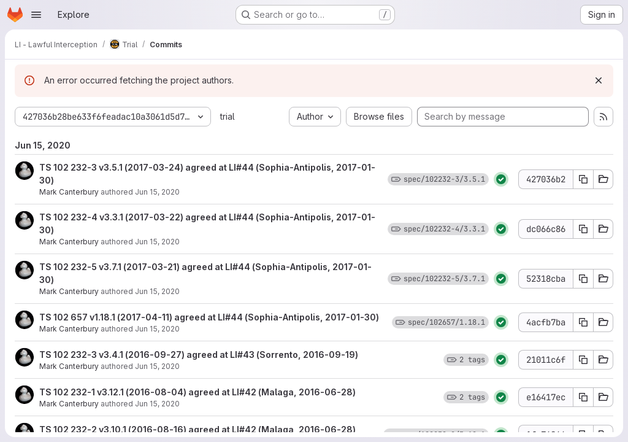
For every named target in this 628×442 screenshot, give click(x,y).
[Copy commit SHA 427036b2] (583, 179)
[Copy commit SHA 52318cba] (583, 279)
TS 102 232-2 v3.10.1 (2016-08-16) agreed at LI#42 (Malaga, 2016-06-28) (197, 429)
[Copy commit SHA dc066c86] (583, 229)
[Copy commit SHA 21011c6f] (583, 360)
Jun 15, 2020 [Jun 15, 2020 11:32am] (157, 191)
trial (227, 116)
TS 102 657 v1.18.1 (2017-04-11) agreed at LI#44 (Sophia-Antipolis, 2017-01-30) (209, 317)
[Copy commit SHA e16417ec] (583, 397)
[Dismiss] (598, 80)
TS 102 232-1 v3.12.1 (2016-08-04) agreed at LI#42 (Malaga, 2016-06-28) (197, 392)
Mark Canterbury (69, 191)
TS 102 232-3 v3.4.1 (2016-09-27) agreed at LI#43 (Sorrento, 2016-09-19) (198, 354)
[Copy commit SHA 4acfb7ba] (583, 322)
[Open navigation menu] (36, 15)
